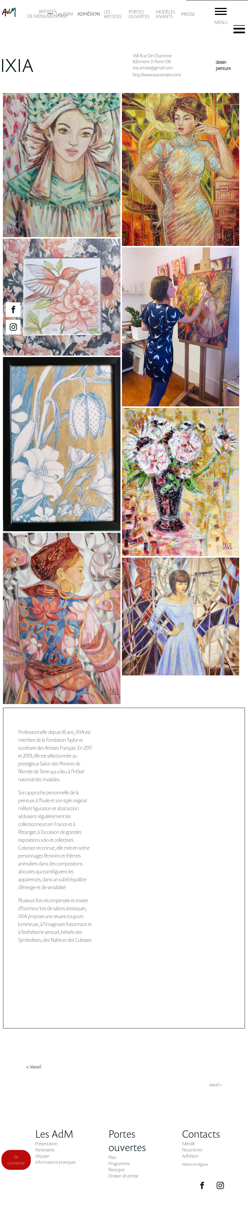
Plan (112, 1157)
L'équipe (42, 1156)
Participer (116, 1170)
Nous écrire (192, 1150)
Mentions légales (195, 1164)
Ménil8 (188, 1144)
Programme (119, 1163)
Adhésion (190, 1156)
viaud (214, 1084)
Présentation (46, 1144)
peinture (223, 68)
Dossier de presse (123, 1176)
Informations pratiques (55, 1162)
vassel (35, 1066)
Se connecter (16, 1159)
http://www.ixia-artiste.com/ (157, 74)
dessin (221, 62)
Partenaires (45, 1150)
